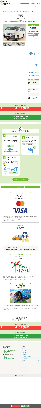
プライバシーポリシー (26, 371)
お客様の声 (31, 6)
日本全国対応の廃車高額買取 (12, 357)
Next (24, 32)
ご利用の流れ (11, 6)
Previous (3, 32)
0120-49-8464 (20, 117)
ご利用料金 (16, 6)
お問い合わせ (24, 364)
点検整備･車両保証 (21, 6)
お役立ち (39, 6)
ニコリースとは (6, 6)
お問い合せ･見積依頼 (15, 108)
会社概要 (23, 369)
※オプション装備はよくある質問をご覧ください (33, 76)
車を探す (2, 6)
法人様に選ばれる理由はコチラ (20, 179)
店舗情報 (36, 6)
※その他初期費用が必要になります (33, 73)
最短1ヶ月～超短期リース (12, 351)
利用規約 (23, 367)
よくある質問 (27, 6)
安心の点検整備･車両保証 (26, 356)
